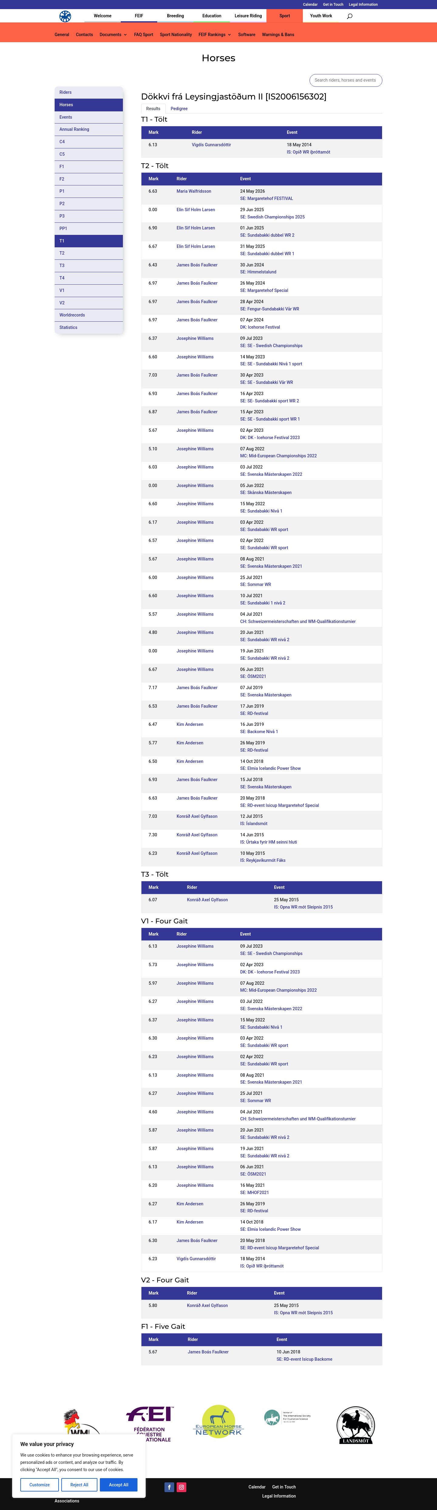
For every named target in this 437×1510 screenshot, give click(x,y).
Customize (39, 1484)
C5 (62, 154)
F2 (61, 179)
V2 (62, 302)
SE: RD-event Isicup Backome (304, 1359)
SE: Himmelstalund (258, 271)
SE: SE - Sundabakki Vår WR (266, 382)
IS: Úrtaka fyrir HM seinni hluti (268, 842)
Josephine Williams (195, 338)
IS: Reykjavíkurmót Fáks (263, 860)
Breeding (175, 15)
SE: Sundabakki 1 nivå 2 (263, 603)
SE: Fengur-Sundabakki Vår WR (269, 308)
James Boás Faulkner (197, 264)
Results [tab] (153, 108)
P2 (62, 203)
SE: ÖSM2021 (253, 676)
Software (246, 34)
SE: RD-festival (254, 713)
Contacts (84, 34)
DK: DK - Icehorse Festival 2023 (270, 437)
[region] (79, 1466)
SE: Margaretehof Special (264, 290)
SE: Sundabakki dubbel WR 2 (267, 235)
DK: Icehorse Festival (260, 327)
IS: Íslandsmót (254, 823)
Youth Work (321, 15)
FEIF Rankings (211, 34)
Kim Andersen (190, 724)
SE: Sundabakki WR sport (264, 529)
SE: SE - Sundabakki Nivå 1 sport (271, 363)
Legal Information (363, 5)
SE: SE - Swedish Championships (271, 345)
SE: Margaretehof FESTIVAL (266, 198)
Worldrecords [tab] (72, 315)
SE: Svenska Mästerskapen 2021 (271, 566)
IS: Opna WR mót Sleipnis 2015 (303, 907)
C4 (62, 141)
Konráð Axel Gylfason (197, 816)
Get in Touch (333, 5)
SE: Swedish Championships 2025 (272, 217)
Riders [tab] (65, 92)
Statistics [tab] (68, 327)
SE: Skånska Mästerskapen (266, 492)
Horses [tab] (66, 104)
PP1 (63, 228)
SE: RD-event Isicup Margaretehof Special (279, 805)
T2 (62, 253)
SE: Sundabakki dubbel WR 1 (267, 253)
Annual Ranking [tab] (74, 129)
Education (211, 15)
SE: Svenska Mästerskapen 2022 (271, 474)
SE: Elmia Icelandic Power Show (270, 768)
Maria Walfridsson (194, 191)
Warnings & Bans (278, 34)
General (62, 34)
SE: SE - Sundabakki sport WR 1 (270, 419)
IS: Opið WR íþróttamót (308, 152)
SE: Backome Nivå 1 (259, 731)
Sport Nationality (176, 34)
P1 (62, 191)
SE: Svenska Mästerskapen (266, 694)
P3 (62, 216)
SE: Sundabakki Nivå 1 (261, 511)
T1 (62, 241)
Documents (110, 34)
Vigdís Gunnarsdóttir (211, 144)
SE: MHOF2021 (254, 1192)
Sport (284, 15)
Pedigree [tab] (179, 108)
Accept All (118, 1484)
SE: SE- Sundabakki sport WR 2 (269, 400)
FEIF (139, 15)
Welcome (102, 15)
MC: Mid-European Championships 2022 (278, 455)
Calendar (310, 5)
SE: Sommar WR (255, 584)
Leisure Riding (248, 15)
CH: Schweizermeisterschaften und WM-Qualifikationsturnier (298, 621)
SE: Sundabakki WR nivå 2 (265, 639)
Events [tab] (65, 117)
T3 (62, 265)
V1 (62, 290)
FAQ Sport (143, 34)
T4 (62, 278)
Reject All (79, 1484)
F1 (61, 166)
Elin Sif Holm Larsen (196, 209)
